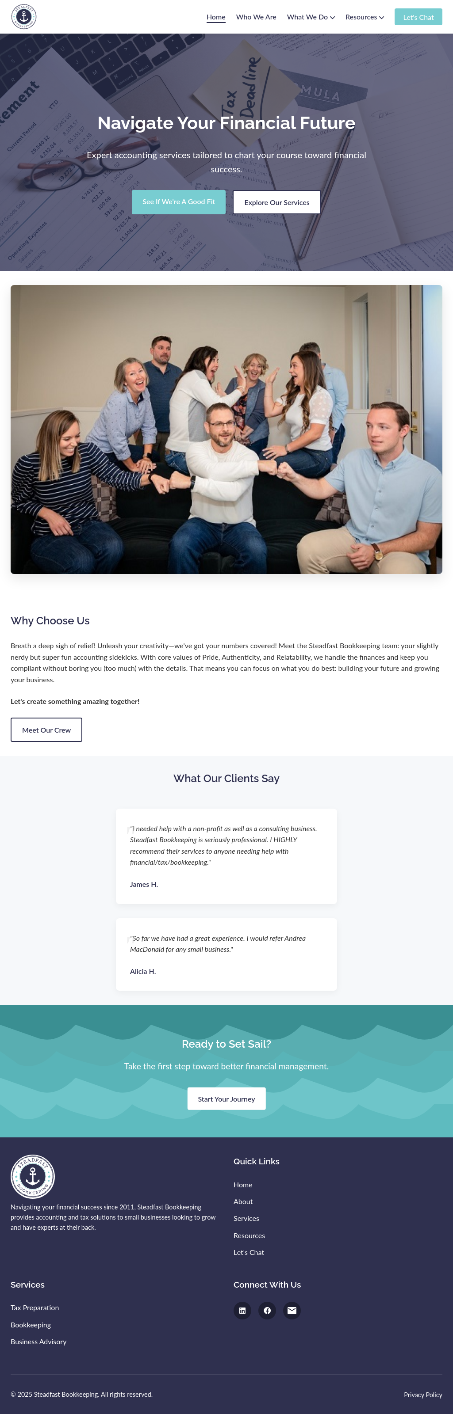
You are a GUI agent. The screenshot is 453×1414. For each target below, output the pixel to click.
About (243, 1201)
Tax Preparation (35, 1307)
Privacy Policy (423, 1395)
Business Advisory (38, 1341)
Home (216, 16)
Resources (365, 16)
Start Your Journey (226, 1098)
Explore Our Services (276, 202)
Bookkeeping (31, 1324)
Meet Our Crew (46, 730)
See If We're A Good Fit (178, 201)
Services (246, 1218)
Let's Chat (418, 16)
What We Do (311, 16)
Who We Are (256, 16)
